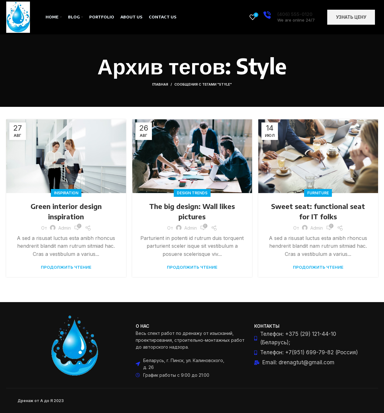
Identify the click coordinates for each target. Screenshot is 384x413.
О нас (142, 326)
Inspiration (66, 193)
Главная (160, 84)
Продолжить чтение (66, 267)
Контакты (266, 326)
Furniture (318, 193)
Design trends (192, 193)
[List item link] (310, 338)
